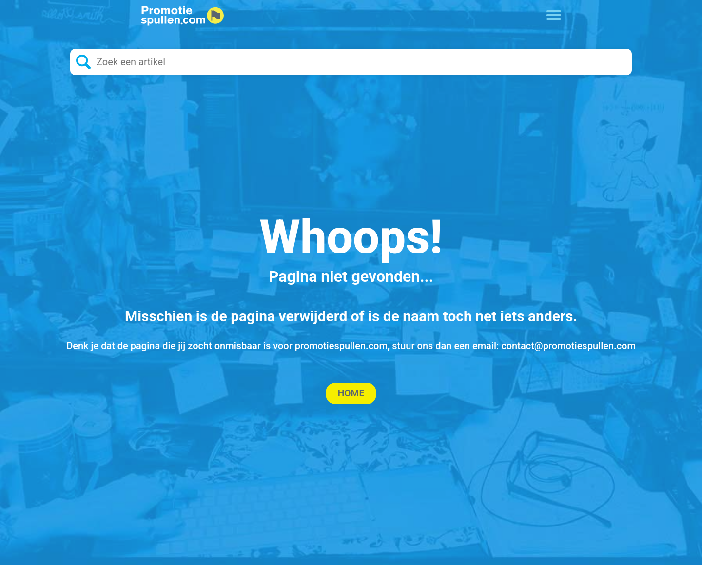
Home (351, 393)
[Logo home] (182, 16)
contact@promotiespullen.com (568, 345)
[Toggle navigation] (554, 14)
